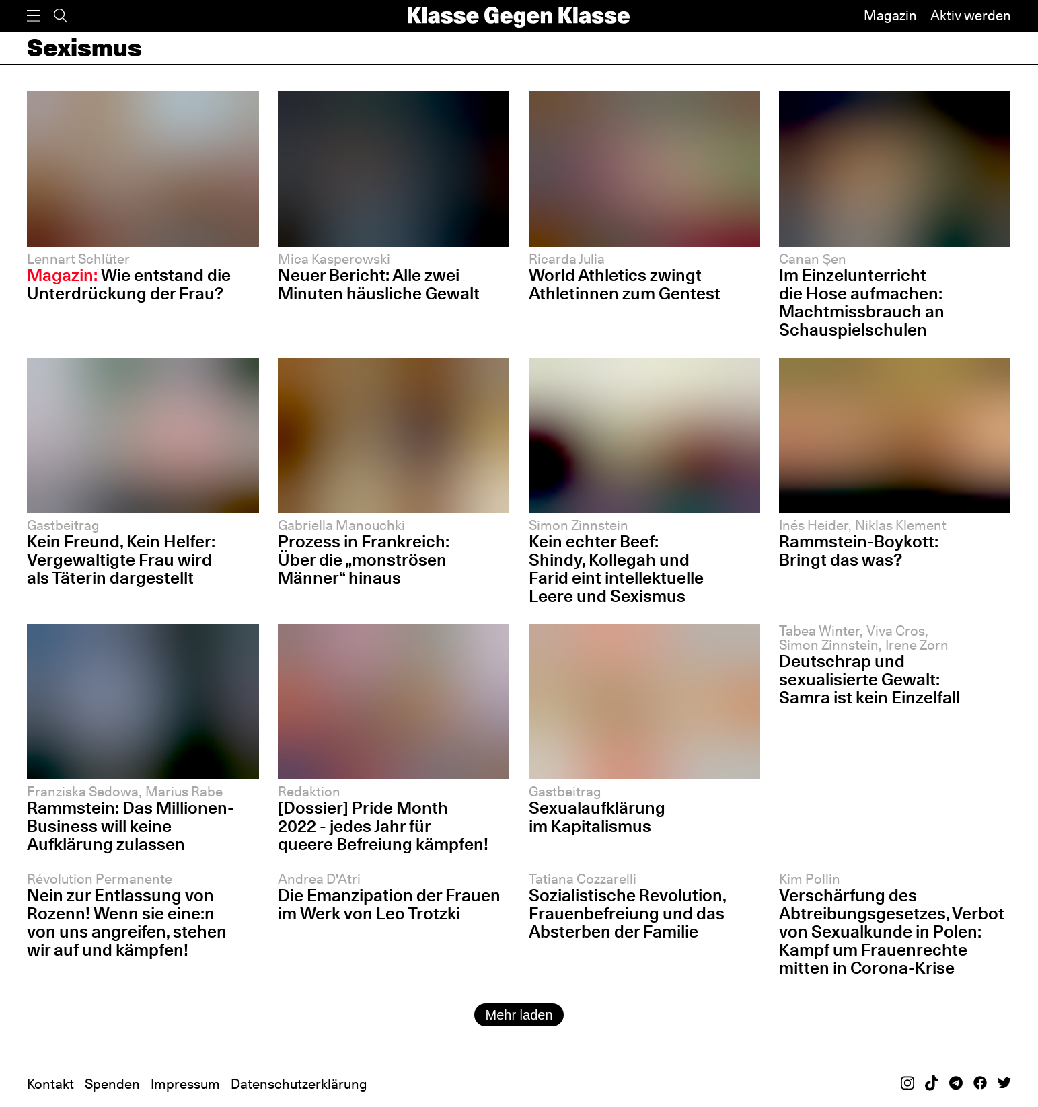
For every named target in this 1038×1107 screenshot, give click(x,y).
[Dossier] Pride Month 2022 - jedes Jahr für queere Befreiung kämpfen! (383, 826)
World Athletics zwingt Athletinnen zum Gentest (624, 284)
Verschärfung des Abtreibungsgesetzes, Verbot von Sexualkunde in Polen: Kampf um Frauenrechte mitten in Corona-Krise (891, 931)
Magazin (890, 15)
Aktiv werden (970, 15)
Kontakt (50, 1084)
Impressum (185, 1084)
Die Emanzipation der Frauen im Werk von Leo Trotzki (389, 904)
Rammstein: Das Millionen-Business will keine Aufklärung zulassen (130, 826)
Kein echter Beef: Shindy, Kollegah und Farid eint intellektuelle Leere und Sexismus (616, 568)
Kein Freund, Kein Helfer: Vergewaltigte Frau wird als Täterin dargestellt (121, 559)
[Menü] (33, 16)
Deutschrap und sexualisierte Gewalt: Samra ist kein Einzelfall (869, 679)
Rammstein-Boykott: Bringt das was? (858, 550)
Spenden (112, 1084)
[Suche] (60, 16)
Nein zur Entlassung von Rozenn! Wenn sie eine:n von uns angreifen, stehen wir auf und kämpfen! (127, 922)
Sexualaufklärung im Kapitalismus (597, 817)
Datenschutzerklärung (299, 1084)
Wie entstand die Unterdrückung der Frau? (129, 284)
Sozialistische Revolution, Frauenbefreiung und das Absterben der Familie (627, 913)
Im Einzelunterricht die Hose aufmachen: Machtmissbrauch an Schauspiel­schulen (861, 302)
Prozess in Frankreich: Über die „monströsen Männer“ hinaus (363, 559)
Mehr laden (518, 1014)
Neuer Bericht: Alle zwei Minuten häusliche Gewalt (379, 284)
